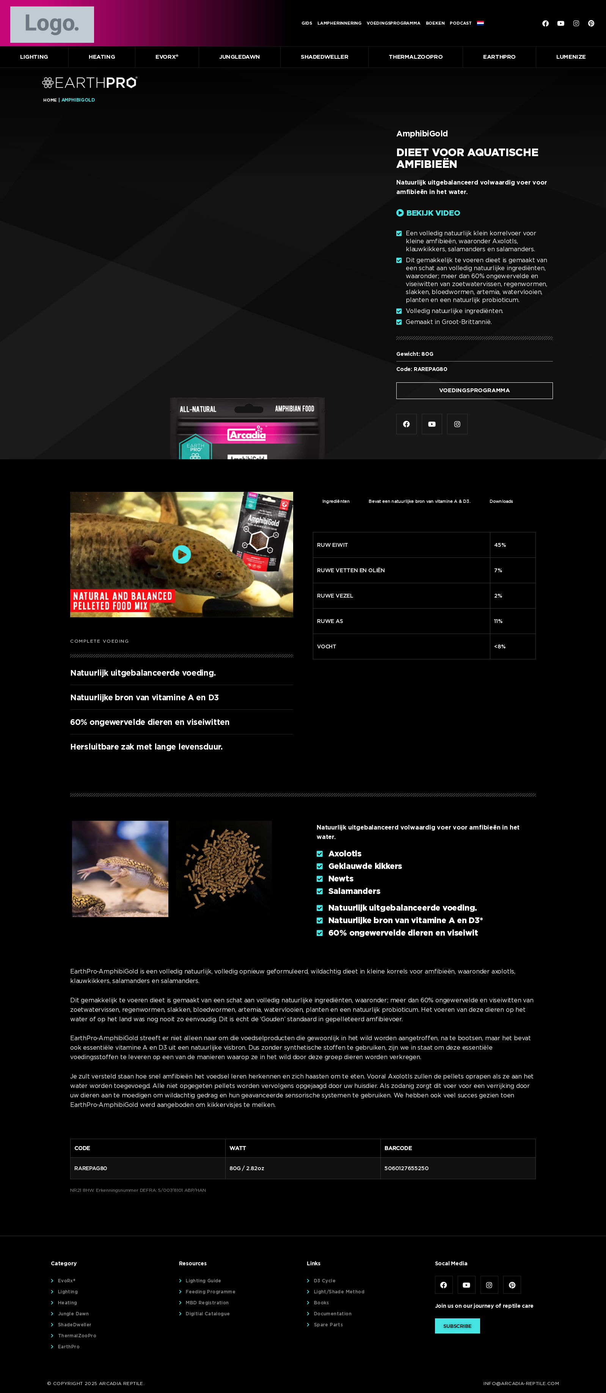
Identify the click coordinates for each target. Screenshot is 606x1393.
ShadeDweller (324, 56)
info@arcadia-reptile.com (521, 1384)
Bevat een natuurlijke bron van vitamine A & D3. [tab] (419, 502)
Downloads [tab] (501, 502)
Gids (306, 23)
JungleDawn (239, 56)
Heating (102, 56)
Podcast (461, 23)
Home (50, 100)
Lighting (34, 56)
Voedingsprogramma (394, 23)
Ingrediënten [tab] (336, 502)
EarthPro (499, 56)
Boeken (435, 23)
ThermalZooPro (416, 56)
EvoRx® (167, 56)
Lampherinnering (339, 23)
